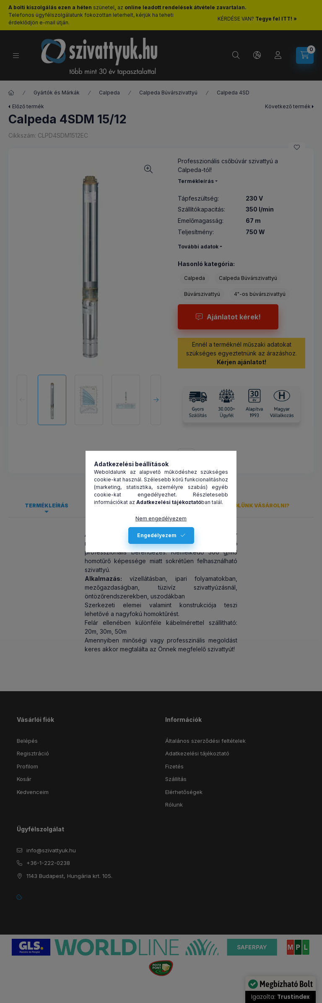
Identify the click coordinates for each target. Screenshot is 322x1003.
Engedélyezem (157, 535)
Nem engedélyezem (161, 518)
